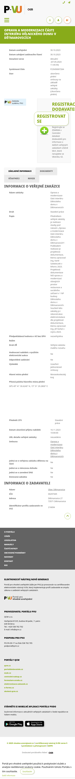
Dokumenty (46, 171)
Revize (31, 178)
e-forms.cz (9, 687)
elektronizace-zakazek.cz (16, 684)
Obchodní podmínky (15, 553)
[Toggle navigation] (6, 20)
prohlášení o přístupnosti (34, 746)
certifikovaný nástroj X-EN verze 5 (51, 743)
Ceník (7, 536)
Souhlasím (27, 771)
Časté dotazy (11, 548)
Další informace (8, 775)
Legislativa (10, 540)
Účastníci (13, 178)
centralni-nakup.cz (13, 676)
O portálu (9, 532)
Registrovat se (51, 118)
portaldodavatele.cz (13, 669)
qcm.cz (7, 665)
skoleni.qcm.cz (11, 691)
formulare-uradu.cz (13, 680)
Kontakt (8, 561)
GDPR (50, 746)
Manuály (9, 544)
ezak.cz (7, 673)
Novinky (8, 557)
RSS (6, 565)
